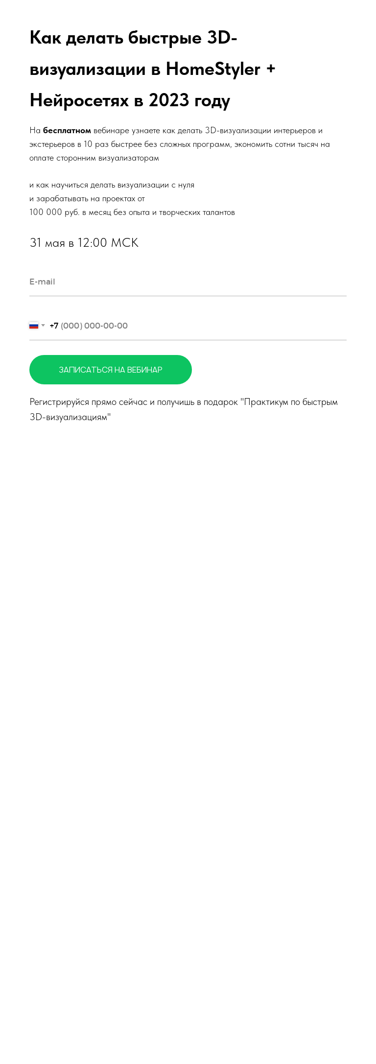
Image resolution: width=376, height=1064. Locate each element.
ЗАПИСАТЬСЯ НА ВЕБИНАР (125, 369)
